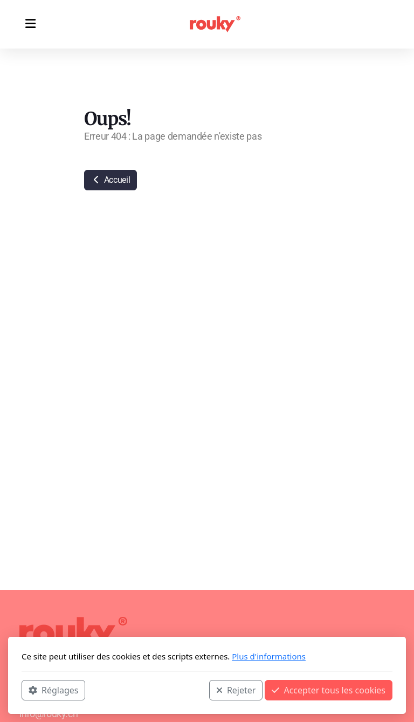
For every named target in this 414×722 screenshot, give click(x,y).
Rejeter (236, 690)
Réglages (53, 690)
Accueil (110, 180)
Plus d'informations (269, 656)
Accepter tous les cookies (328, 690)
